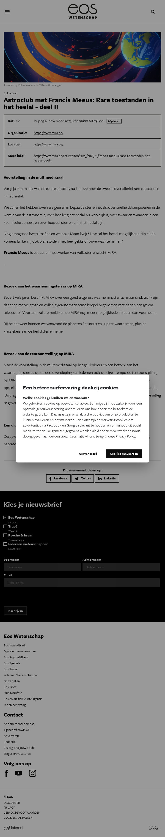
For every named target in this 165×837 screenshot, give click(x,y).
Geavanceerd (88, 453)
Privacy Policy (125, 436)
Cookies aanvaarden (124, 453)
